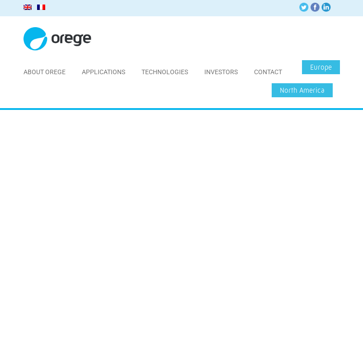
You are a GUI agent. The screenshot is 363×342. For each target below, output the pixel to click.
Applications (103, 72)
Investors (221, 72)
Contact (268, 72)
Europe (321, 67)
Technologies (164, 72)
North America (302, 90)
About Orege (45, 72)
